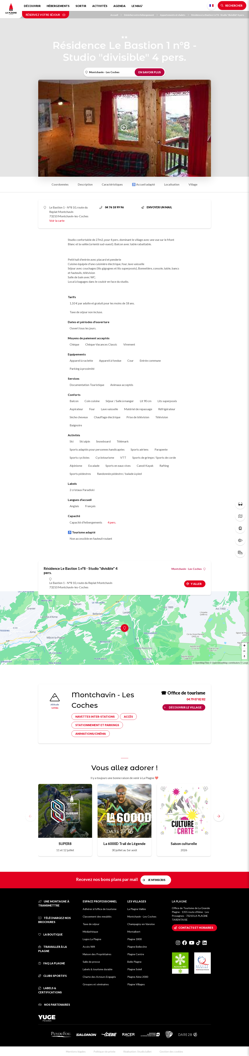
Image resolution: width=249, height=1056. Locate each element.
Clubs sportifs (52, 975)
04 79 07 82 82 (196, 699)
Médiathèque (90, 931)
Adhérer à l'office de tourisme (100, 909)
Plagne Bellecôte (137, 946)
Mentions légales (76, 1051)
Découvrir (32, 6)
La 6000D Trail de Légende (124, 843)
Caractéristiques (112, 184)
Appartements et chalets (174, 15)
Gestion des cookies (171, 1051)
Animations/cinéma (90, 733)
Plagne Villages (136, 984)
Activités (99, 6)
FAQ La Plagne (51, 963)
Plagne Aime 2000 (137, 976)
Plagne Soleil (134, 969)
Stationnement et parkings (97, 725)
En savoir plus (149, 72)
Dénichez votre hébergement (141, 15)
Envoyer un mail (156, 207)
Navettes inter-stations (95, 716)
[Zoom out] (244, 651)
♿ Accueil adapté (143, 184)
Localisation (171, 184)
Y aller (196, 583)
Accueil (116, 15)
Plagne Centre (135, 954)
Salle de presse (91, 961)
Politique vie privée (104, 1051)
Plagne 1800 (134, 939)
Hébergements (58, 6)
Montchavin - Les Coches (188, 568)
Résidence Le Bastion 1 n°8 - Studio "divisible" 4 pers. (217, 15)
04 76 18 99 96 (111, 207)
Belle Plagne (134, 961)
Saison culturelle (184, 843)
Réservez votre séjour (45, 14)
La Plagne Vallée (136, 909)
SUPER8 (65, 843)
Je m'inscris (156, 880)
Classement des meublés (97, 916)
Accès (128, 716)
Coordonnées (60, 184)
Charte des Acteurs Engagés (99, 976)
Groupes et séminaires (96, 984)
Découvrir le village (185, 707)
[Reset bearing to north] (244, 656)
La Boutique (50, 934)
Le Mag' (137, 6)
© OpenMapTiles (201, 663)
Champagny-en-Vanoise (141, 924)
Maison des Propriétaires (97, 954)
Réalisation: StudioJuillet (137, 1051)
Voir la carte (57, 220)
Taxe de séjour (91, 924)
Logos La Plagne (92, 939)
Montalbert (133, 931)
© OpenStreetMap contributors (225, 663)
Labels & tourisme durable (97, 969)
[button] (219, 816)
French (211, 5)
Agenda (119, 6)
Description (85, 184)
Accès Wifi (89, 946)
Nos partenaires (54, 1004)
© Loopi (244, 663)
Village (193, 184)
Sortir (81, 6)
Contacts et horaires (195, 927)
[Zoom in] (244, 645)
